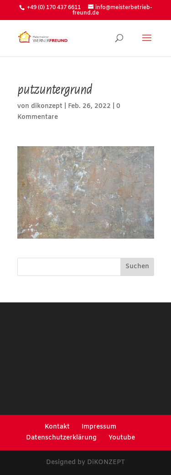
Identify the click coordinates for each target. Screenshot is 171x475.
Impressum (99, 427)
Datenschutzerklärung (61, 438)
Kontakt (57, 427)
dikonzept (46, 106)
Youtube (122, 438)
